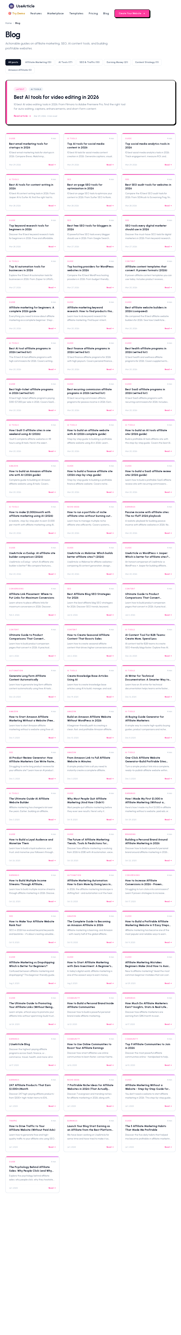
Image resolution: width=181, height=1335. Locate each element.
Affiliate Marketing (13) (38, 62)
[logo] (21, 6)
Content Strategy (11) (147, 62)
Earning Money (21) (117, 62)
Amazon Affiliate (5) (20, 70)
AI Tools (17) (65, 62)
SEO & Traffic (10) (89, 62)
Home (8, 23)
